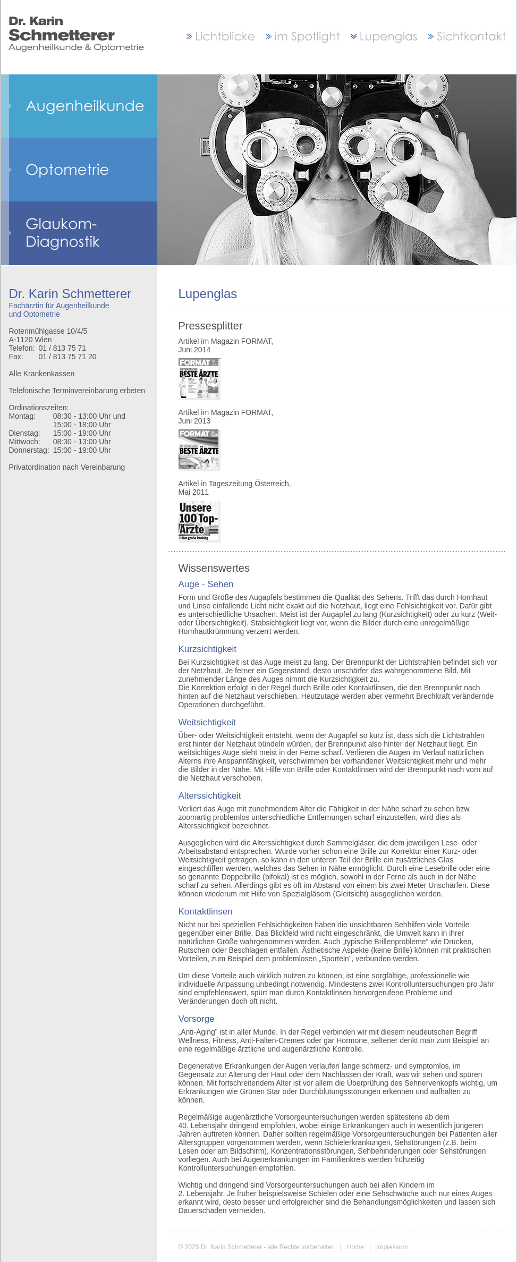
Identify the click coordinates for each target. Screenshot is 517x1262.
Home (355, 1247)
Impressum (392, 1247)
